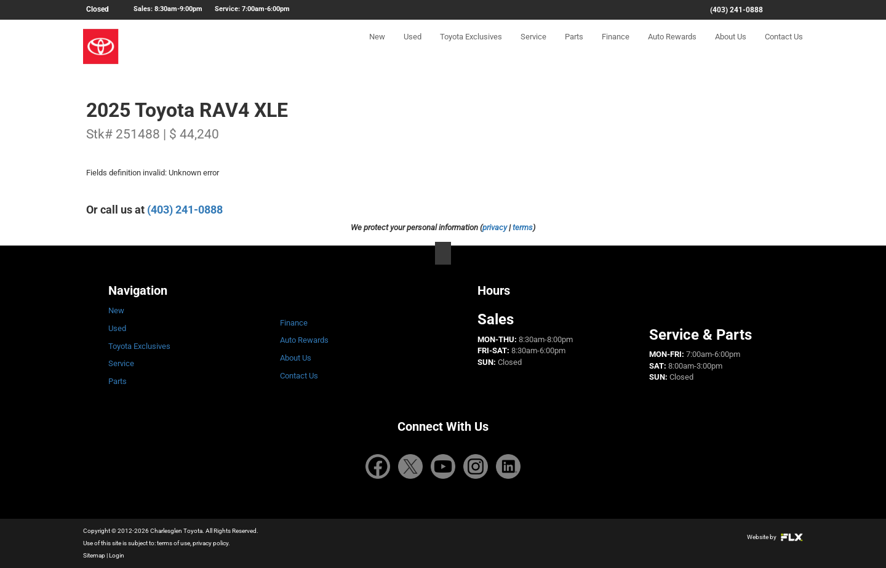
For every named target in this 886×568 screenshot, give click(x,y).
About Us (730, 47)
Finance (615, 47)
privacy (494, 227)
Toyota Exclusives (471, 47)
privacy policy (210, 543)
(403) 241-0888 (736, 10)
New (377, 47)
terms (523, 227)
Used (412, 47)
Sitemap (94, 555)
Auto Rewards (672, 47)
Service (533, 47)
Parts (574, 47)
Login (116, 555)
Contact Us (784, 47)
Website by (775, 537)
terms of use (173, 543)
